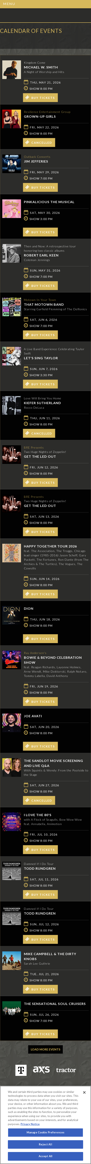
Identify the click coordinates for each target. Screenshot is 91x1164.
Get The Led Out (40, 456)
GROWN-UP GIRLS (40, 116)
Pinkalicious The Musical (49, 202)
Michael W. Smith (41, 67)
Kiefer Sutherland (42, 403)
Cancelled (38, 142)
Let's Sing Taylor (41, 358)
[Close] (84, 1092)
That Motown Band (44, 304)
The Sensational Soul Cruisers (55, 1004)
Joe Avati (33, 716)
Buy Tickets (40, 97)
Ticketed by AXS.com (30, 40)
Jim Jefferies (36, 161)
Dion (28, 608)
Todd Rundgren (40, 868)
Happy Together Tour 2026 (50, 546)
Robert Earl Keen (41, 255)
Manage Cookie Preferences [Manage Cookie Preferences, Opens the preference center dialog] (45, 1132)
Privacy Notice (30, 1124)
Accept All (45, 1156)
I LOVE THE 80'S (38, 815)
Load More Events (45, 1049)
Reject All (45, 1144)
